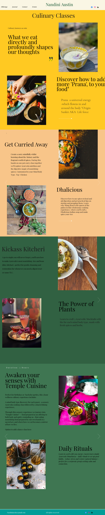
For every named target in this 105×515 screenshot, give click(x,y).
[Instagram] (95, 7)
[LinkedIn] (98, 7)
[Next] (99, 183)
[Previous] (6, 183)
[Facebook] (92, 7)
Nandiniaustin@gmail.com (16, 513)
